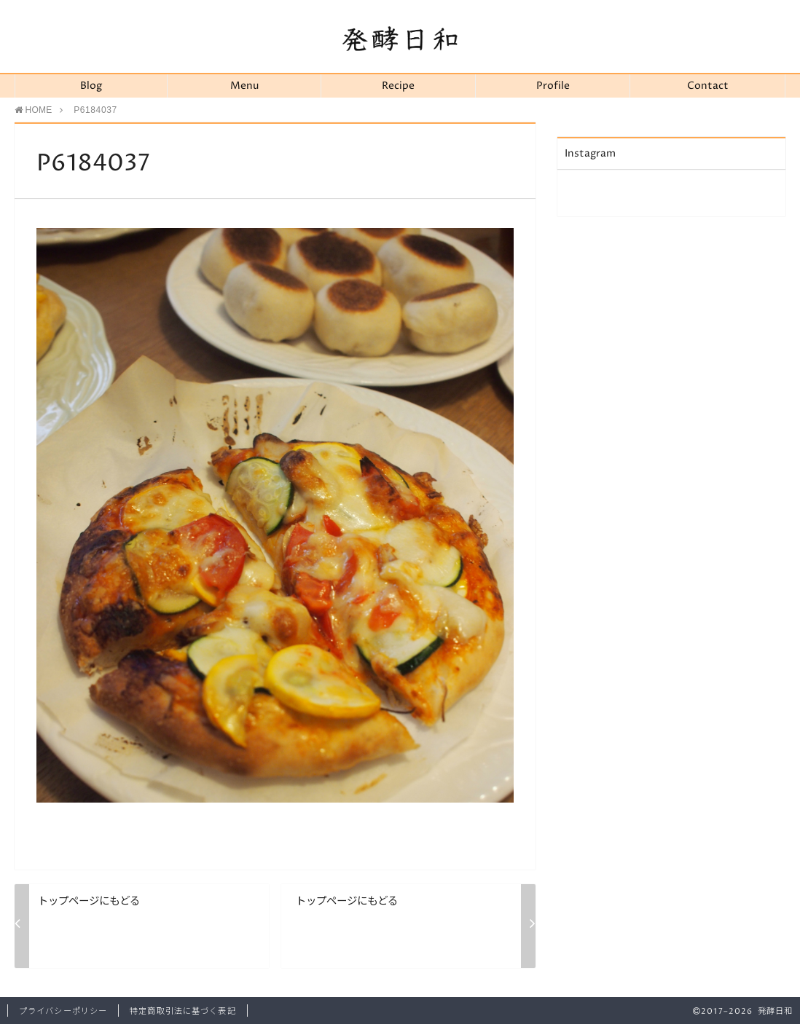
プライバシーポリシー (63, 1011)
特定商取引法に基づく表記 (182, 1011)
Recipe (398, 85)
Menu (244, 85)
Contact (708, 85)
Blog (91, 85)
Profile (553, 85)
